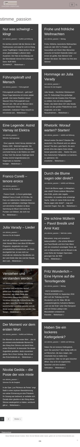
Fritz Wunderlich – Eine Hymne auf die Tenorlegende (59, 276)
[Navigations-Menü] (72, 4)
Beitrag (63, 39)
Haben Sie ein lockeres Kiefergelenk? (55, 332)
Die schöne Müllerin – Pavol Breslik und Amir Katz (59, 223)
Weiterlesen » (19, 65)
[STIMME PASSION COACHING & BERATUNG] (10, 5)
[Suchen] (76, 5)
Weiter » (17, 419)
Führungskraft (24, 87)
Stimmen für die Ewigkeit (52, 87)
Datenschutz (6, 432)
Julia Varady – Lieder (19, 227)
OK (40, 441)
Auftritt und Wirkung (26, 39)
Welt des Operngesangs (11, 138)
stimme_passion (11, 39)
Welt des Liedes (66, 233)
